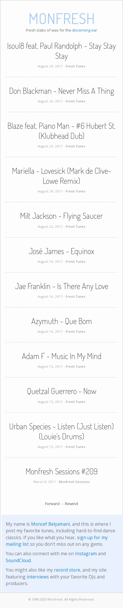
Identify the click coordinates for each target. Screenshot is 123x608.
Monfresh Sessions (74, 482)
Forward (52, 503)
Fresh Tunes (75, 66)
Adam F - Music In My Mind (61, 356)
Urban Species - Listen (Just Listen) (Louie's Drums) (61, 431)
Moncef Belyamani (50, 524)
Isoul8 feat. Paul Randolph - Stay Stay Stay (61, 50)
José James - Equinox (61, 251)
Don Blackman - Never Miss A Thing (61, 90)
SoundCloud (18, 560)
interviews (38, 577)
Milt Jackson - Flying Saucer (61, 216)
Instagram (86, 553)
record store (67, 570)
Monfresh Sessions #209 (62, 471)
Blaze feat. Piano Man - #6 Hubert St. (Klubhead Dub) (61, 130)
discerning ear (84, 30)
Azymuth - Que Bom (61, 321)
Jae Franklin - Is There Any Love (61, 286)
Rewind (71, 503)
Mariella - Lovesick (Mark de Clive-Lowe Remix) (61, 175)
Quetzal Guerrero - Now (61, 391)
